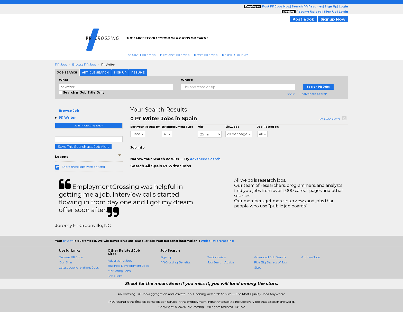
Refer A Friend (235, 55)
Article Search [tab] (95, 72)
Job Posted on (268, 127)
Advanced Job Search (270, 257)
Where (187, 80)
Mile (201, 127)
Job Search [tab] (67, 72)
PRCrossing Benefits (175, 262)
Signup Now (332, 19)
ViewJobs (232, 127)
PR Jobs (61, 64)
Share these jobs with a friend (83, 167)
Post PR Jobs (205, 55)
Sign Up (166, 257)
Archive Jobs (310, 257)
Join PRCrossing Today (89, 125)
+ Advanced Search (313, 94)
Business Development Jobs (128, 266)
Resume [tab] (138, 72)
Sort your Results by (145, 127)
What (63, 80)
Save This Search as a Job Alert (83, 146)
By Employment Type (177, 127)
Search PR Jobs (141, 55)
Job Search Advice (220, 262)
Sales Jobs (115, 276)
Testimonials (216, 257)
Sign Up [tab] (120, 72)
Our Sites (65, 262)
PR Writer (67, 118)
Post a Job (303, 19)
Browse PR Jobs (174, 55)
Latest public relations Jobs (79, 267)
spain (291, 94)
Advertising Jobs (120, 260)
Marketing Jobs (119, 271)
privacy (68, 241)
